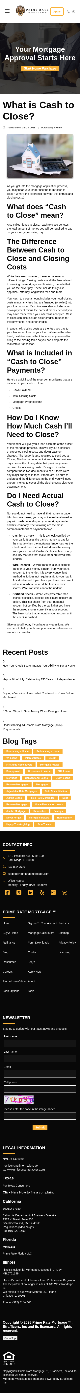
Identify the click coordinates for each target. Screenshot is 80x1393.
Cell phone (10, 1082)
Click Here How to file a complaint (28, 1192)
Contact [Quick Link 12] (32, 952)
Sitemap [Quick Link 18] (64, 932)
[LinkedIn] (30, 893)
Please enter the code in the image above (29, 1109)
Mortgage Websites (15, 1378)
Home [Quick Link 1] (6, 923)
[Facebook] (7, 893)
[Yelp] (42, 893)
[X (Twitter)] (18, 893)
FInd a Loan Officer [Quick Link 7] (15, 981)
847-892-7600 (16, 866)
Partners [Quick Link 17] (64, 923)
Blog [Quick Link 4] (5, 952)
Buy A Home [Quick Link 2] (10, 932)
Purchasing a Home (51, 127)
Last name (10, 1051)
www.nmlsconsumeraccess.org (26, 1169)
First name (10, 1036)
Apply (57, 11)
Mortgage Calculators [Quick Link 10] (41, 932)
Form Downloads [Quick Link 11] (38, 942)
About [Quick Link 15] (31, 981)
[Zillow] (67, 893)
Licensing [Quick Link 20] (64, 952)
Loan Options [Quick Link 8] (11, 991)
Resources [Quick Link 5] (9, 962)
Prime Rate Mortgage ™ (51, 1322)
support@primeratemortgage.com (28, 873)
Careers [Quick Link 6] (8, 971)
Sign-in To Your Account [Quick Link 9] (42, 923)
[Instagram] (53, 893)
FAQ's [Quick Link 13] (31, 962)
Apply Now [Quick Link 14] (34, 971)
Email (7, 1066)
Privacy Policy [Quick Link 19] (67, 942)
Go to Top (10, 1338)
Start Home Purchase (40, 68)
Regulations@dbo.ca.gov (18, 1227)
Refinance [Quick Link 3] (9, 942)
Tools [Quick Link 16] (31, 991)
